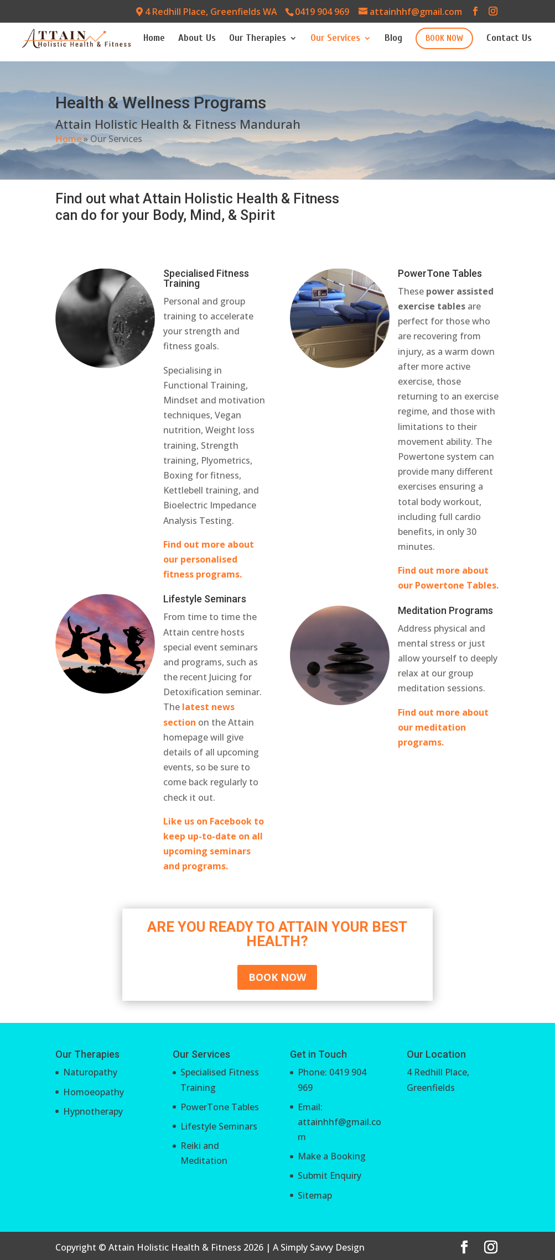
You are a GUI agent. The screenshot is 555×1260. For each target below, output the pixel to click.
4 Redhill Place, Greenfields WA (206, 12)
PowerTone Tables (440, 273)
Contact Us (509, 39)
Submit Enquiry (329, 1175)
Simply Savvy (307, 1247)
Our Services (335, 39)
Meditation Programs (445, 610)
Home (154, 39)
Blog (393, 39)
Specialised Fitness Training (206, 278)
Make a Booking (332, 1156)
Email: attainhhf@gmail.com (339, 1122)
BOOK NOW (444, 38)
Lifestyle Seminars (218, 1126)
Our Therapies (257, 39)
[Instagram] (493, 11)
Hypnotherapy (93, 1111)
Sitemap (315, 1195)
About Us (197, 39)
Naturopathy (90, 1072)
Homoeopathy (93, 1092)
